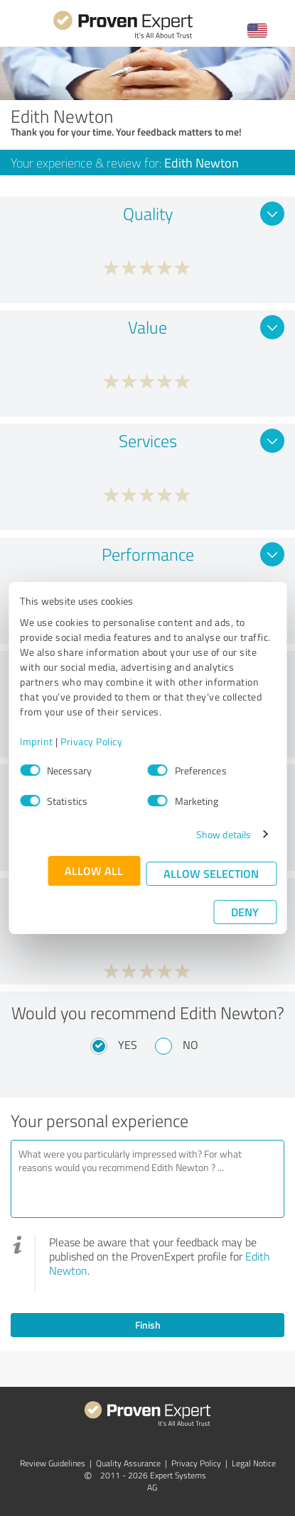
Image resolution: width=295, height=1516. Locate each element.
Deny (245, 911)
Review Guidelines (52, 1463)
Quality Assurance (128, 1463)
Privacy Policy (91, 741)
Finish (148, 1324)
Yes (127, 1045)
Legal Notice (254, 1463)
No (190, 1045)
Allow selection (211, 873)
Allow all (94, 870)
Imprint (36, 741)
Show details (223, 834)
